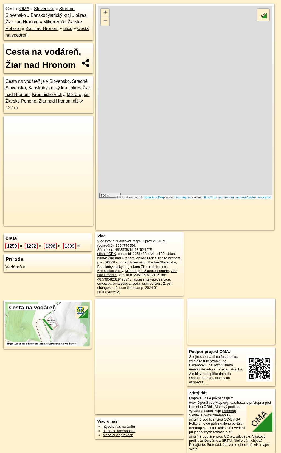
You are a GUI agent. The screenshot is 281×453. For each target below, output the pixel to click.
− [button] (105, 21)
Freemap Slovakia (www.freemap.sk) (212, 413)
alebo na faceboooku (119, 431)
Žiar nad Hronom (42, 28)
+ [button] (105, 13)
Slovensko (44, 8)
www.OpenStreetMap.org (208, 402)
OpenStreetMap (154, 197)
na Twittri (215, 365)
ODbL (208, 407)
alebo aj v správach (118, 435)
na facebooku (226, 357)
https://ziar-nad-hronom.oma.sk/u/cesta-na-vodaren (237, 197)
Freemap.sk (182, 197)
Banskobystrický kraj (51, 15)
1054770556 (125, 245)
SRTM (227, 440)
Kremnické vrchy (48, 94)
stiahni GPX (106, 254)
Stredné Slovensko (161, 262)
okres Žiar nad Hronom (149, 267)
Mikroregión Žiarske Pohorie (147, 271)
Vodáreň (13, 267)
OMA (24, 8)
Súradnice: (105, 250)
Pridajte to (197, 445)
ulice (67, 28)
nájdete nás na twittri (119, 426)
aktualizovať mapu (127, 241)
